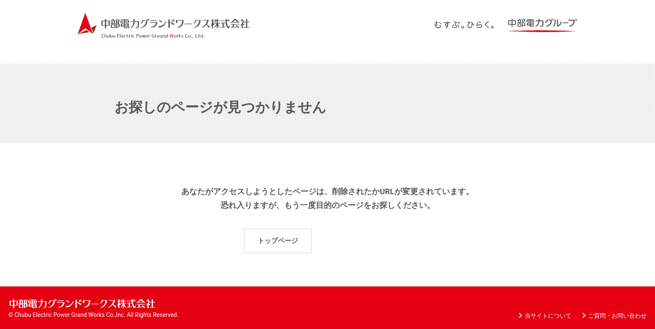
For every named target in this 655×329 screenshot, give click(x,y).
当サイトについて (548, 315)
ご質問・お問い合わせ (617, 315)
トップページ (278, 241)
